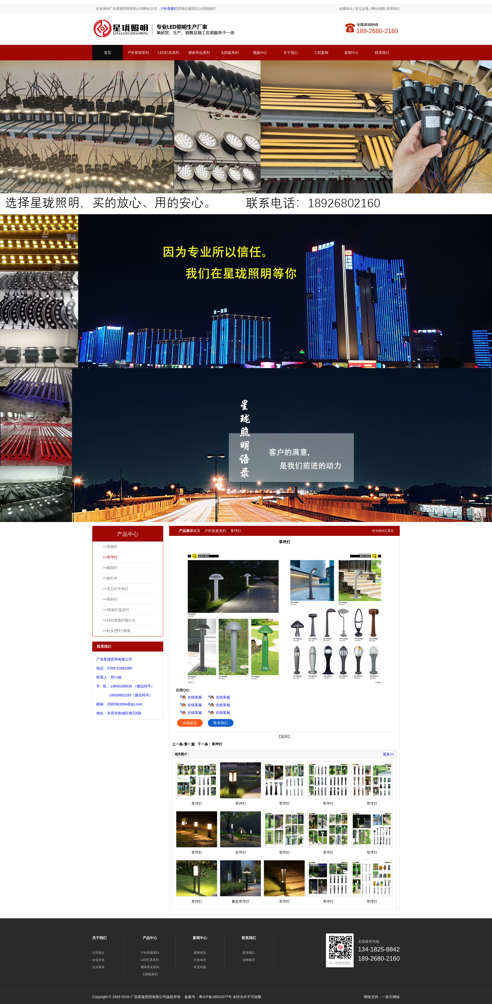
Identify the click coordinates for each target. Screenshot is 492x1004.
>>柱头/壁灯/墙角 (116, 631)
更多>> (388, 754)
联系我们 (393, 9)
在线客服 (195, 697)
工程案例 (321, 53)
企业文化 (98, 960)
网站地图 (378, 9)
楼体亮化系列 (199, 53)
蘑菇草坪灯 (241, 901)
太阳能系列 (230, 53)
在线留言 (190, 723)
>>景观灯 (110, 547)
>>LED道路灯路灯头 (119, 620)
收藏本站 (346, 9)
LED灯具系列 (168, 53)
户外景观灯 (168, 9)
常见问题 (200, 967)
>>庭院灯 (110, 568)
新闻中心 (351, 53)
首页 (107, 53)
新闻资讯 (200, 952)
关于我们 (290, 53)
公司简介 (98, 952)
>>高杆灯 (110, 599)
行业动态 (200, 960)
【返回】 (284, 736)
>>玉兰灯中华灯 (115, 589)
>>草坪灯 (110, 557)
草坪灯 (235, 531)
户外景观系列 (138, 53)
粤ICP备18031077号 (215, 997)
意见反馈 (361, 9)
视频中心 (260, 53)
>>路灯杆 (110, 578)
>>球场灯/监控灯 (116, 610)
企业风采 (98, 967)
